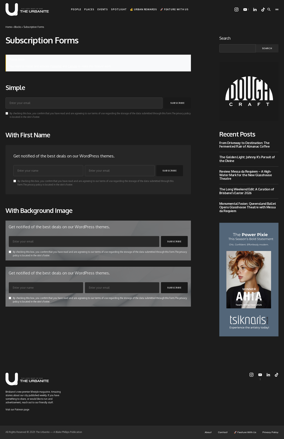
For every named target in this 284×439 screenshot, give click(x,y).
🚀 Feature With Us (245, 432)
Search (224, 38)
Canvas (72, 66)
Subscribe (177, 103)
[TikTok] (263, 9)
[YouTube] (246, 9)
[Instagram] (236, 9)
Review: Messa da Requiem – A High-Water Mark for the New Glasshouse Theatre (245, 175)
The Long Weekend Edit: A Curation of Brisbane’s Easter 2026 (246, 191)
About (208, 432)
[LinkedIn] (255, 9)
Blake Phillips (62, 432)
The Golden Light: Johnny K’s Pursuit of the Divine (247, 159)
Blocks (17, 26)
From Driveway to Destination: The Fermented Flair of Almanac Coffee (244, 144)
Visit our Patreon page (17, 409)
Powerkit (56, 66)
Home (9, 26)
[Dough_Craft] (248, 91)
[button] (269, 9)
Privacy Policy (270, 432)
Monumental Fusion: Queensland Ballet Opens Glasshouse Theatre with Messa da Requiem (247, 207)
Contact (223, 432)
